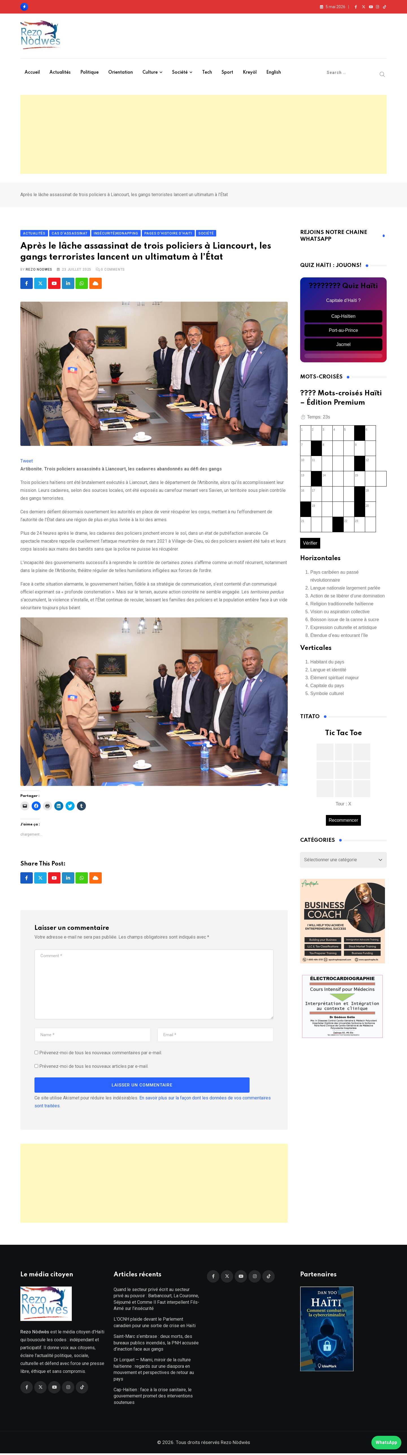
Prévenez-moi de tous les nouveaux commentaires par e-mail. (100, 1053)
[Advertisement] (203, 134)
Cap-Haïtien (343, 317)
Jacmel (343, 345)
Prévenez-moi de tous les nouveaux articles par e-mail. (93, 1067)
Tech (207, 72)
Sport (227, 72)
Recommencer (343, 820)
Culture (150, 72)
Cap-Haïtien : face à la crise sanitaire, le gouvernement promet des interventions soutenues (153, 1397)
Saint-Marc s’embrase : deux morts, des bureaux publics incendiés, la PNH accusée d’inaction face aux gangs (156, 1344)
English (273, 72)
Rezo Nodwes (39, 270)
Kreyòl (250, 72)
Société (180, 72)
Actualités (60, 72)
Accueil (32, 72)
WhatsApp (386, 1442)
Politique (89, 72)
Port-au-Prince (343, 331)
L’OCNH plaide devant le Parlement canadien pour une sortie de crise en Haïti (155, 1324)
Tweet (26, 461)
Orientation (120, 72)
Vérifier (310, 544)
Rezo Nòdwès (235, 1444)
